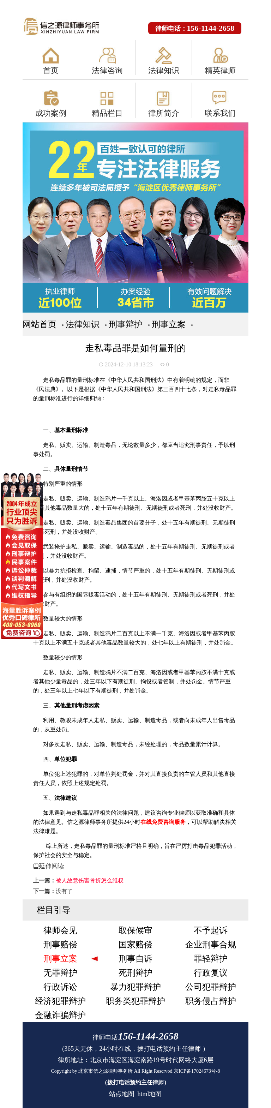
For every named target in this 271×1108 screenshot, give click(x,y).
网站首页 (39, 324)
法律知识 (163, 70)
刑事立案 (169, 324)
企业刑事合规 (210, 944)
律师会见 (60, 930)
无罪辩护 (60, 972)
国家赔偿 (135, 944)
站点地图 (121, 1093)
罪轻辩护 (211, 958)
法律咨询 (107, 70)
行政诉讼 (60, 987)
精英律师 (220, 70)
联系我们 (220, 113)
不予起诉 (211, 930)
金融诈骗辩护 (60, 1015)
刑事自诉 (135, 958)
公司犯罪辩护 (210, 987)
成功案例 (50, 113)
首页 (51, 70)
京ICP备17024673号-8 (197, 1071)
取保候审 (135, 930)
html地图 (149, 1093)
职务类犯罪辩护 (135, 1001)
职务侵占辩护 (210, 1001)
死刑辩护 (135, 972)
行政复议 (211, 972)
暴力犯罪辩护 (135, 987)
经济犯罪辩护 (60, 1001)
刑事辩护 (126, 324)
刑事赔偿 (60, 944)
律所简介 (163, 113)
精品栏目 (107, 113)
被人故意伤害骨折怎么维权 (90, 881)
